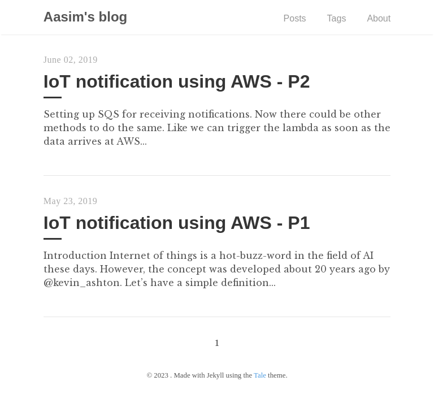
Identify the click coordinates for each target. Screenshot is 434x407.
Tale (260, 375)
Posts (295, 18)
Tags (336, 18)
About (378, 18)
